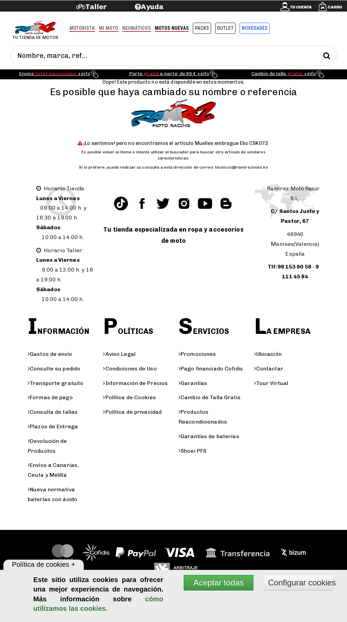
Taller (96, 6)
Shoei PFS (192, 451)
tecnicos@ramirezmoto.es (241, 167)
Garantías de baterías (209, 436)
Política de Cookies (129, 397)
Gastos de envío (50, 354)
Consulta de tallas (53, 412)
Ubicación (268, 354)
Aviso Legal (119, 354)
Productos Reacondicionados (203, 417)
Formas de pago (50, 397)
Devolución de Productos (47, 446)
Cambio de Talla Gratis (210, 397)
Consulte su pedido (54, 368)
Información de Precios (135, 383)
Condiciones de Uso (130, 368)
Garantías (193, 383)
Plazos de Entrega (53, 426)
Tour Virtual (271, 383)
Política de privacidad (132, 412)
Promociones (197, 354)
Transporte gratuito (55, 383)
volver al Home (117, 152)
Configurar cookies (300, 582)
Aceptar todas (218, 582)
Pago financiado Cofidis (211, 368)
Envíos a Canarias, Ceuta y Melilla (53, 470)
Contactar (268, 368)
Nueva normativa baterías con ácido (52, 494)
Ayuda (152, 6)
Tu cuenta (301, 7)
